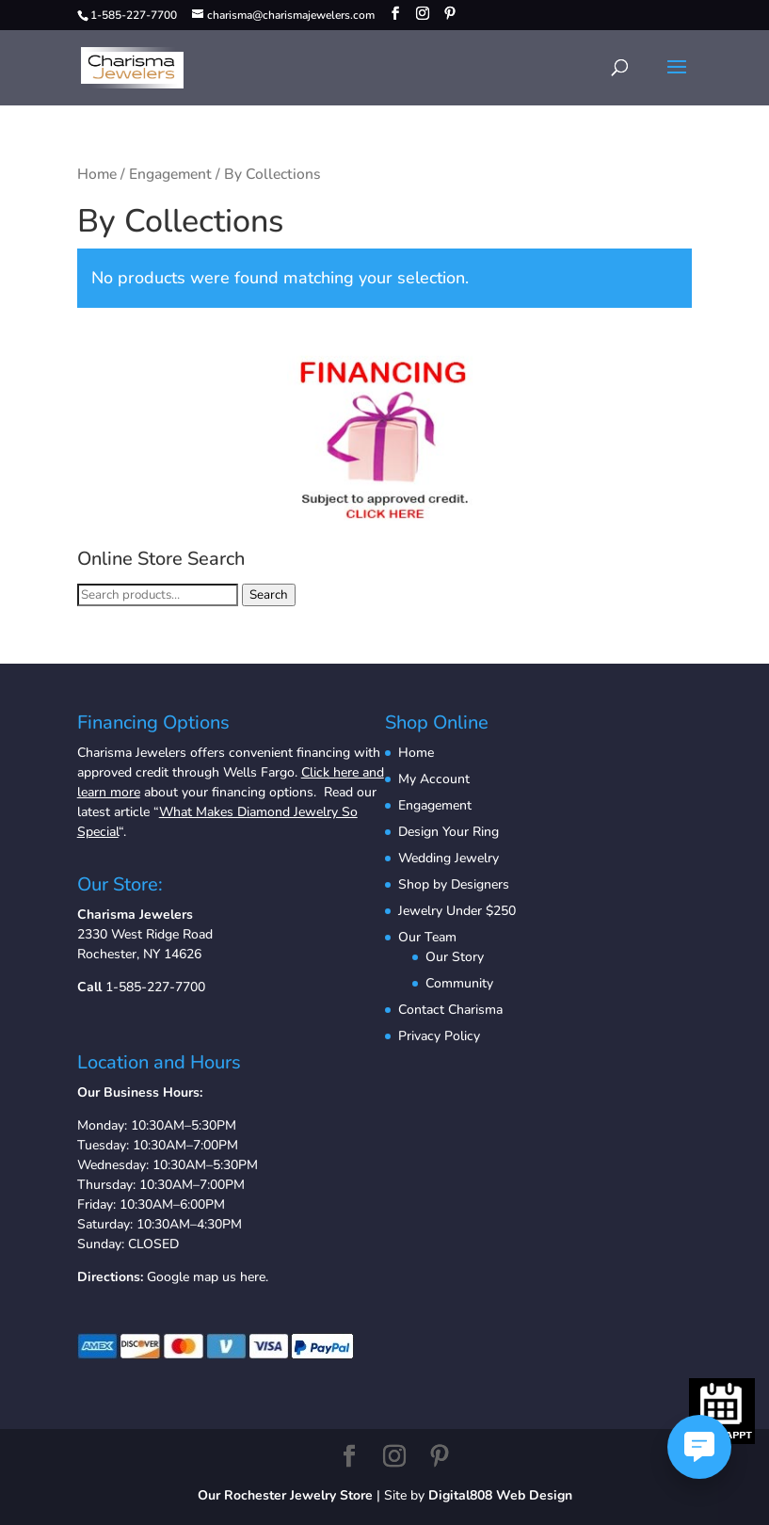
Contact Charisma (450, 1010)
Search (268, 594)
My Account (434, 779)
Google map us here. (207, 1277)
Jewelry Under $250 (457, 911)
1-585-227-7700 (155, 987)
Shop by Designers (453, 884)
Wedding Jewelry (448, 858)
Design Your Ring (448, 832)
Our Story (454, 957)
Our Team (427, 937)
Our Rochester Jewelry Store (285, 1495)
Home (97, 174)
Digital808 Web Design (500, 1495)
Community (459, 983)
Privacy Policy (439, 1036)
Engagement (170, 174)
